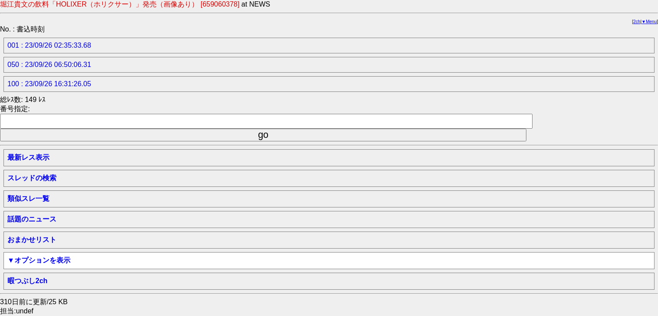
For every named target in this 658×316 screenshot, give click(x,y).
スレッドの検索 (31, 178)
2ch (637, 21)
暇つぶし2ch (27, 280)
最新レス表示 (28, 157)
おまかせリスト (31, 239)
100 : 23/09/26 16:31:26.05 (49, 84)
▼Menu (649, 21)
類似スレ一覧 (28, 198)
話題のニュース (31, 219)
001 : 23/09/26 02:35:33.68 (49, 45)
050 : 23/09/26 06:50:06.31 (49, 64)
